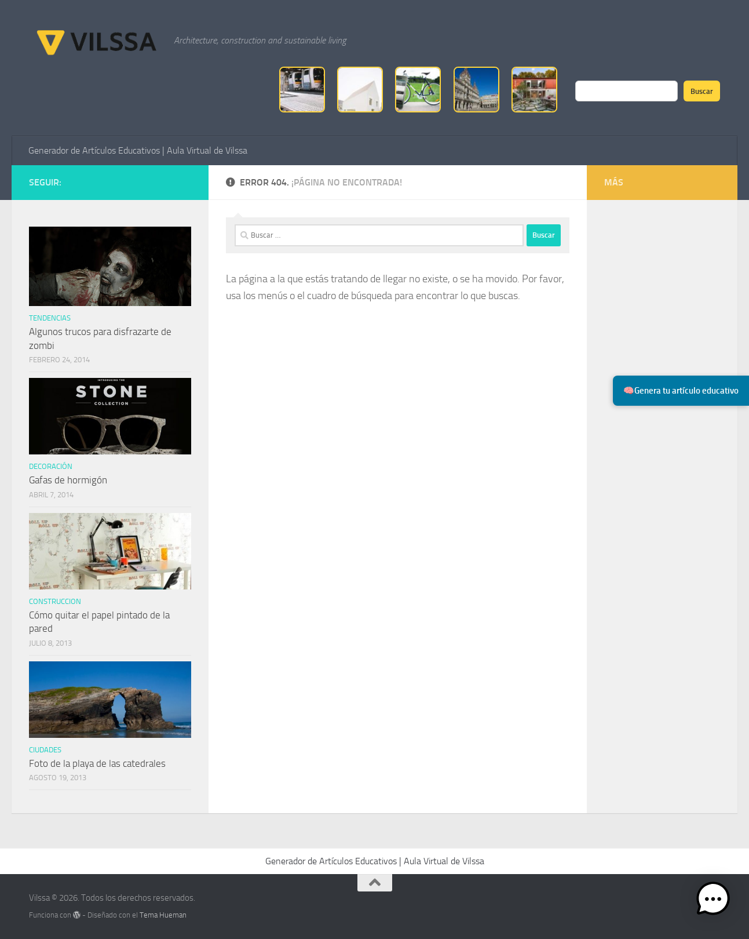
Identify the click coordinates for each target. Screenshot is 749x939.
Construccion (55, 601)
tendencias (50, 318)
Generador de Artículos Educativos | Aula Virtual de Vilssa (137, 150)
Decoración (50, 466)
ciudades (45, 749)
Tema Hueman (163, 915)
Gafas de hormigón (68, 480)
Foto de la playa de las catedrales (97, 763)
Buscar (701, 91)
